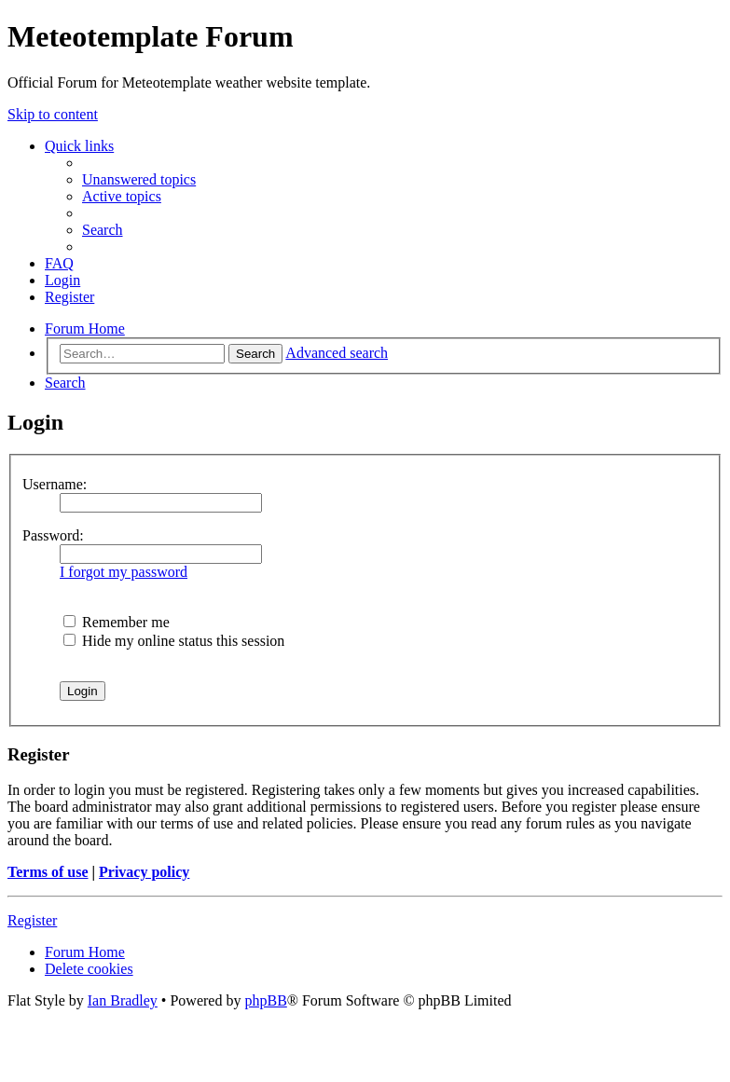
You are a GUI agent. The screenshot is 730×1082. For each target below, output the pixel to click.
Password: (53, 535)
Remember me (116, 622)
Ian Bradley (123, 1000)
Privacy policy (144, 872)
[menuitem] (139, 179)
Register (32, 920)
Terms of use (48, 872)
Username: (54, 484)
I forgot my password (123, 572)
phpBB (265, 1000)
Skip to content (52, 114)
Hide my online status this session (173, 641)
